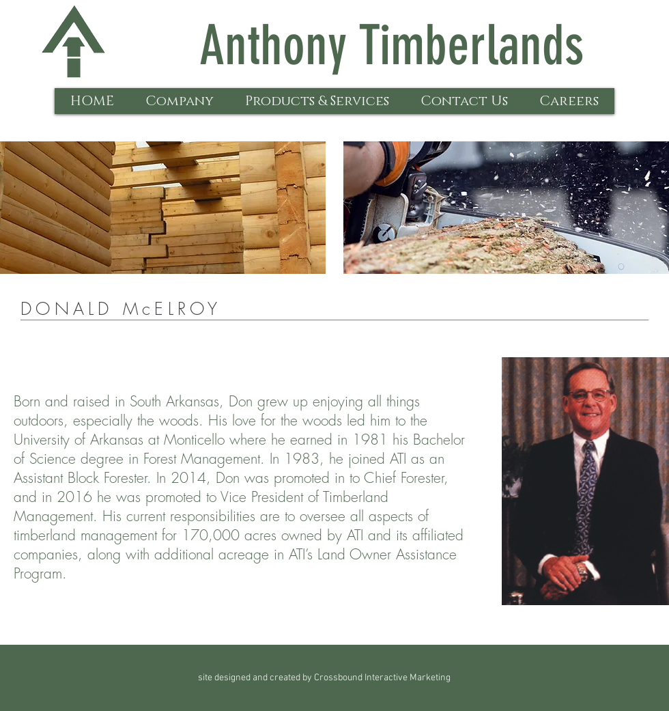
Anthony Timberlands (391, 45)
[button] (179, 101)
